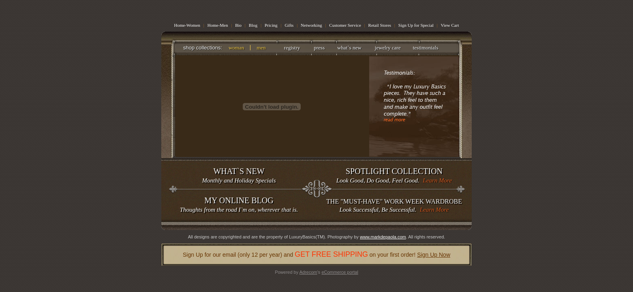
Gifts (288, 25)
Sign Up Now (433, 254)
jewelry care (388, 47)
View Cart (450, 25)
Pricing (271, 25)
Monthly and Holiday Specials (238, 175)
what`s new (349, 47)
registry (292, 47)
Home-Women (187, 25)
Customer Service (345, 25)
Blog (253, 25)
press (319, 47)
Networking (311, 25)
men (261, 47)
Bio (238, 25)
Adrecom (308, 272)
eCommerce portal (339, 272)
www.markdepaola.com (383, 236)
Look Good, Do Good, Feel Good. (394, 175)
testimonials (425, 47)
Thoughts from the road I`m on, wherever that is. (238, 204)
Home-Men (217, 25)
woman (236, 47)
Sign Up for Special (416, 25)
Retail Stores (380, 25)
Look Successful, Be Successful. (394, 205)
